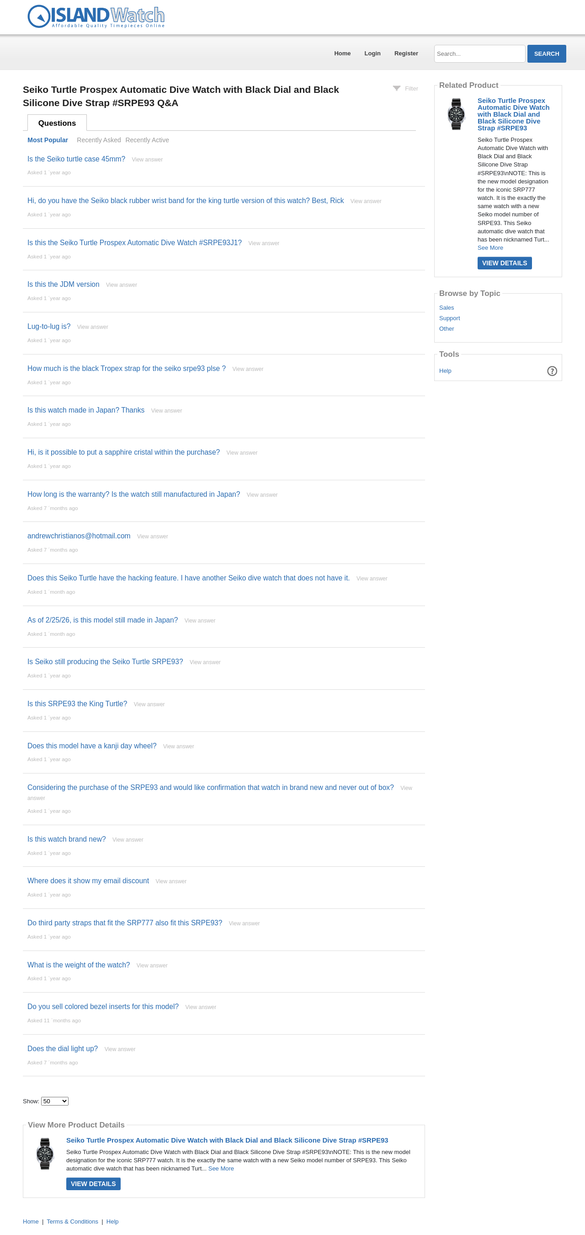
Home (342, 53)
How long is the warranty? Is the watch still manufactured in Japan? (133, 494)
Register (406, 53)
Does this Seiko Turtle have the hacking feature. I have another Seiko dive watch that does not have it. (188, 578)
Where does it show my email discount (88, 881)
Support (449, 318)
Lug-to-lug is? (48, 326)
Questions (57, 123)
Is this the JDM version (63, 284)
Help (445, 370)
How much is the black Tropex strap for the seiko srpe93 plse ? (126, 368)
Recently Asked (99, 140)
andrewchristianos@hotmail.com (79, 536)
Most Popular (47, 140)
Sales (446, 308)
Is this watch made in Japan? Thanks (85, 410)
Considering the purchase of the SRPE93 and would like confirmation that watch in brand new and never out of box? (210, 787)
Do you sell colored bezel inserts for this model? (103, 1006)
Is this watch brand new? (66, 839)
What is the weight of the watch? (78, 965)
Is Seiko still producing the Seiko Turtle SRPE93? (105, 662)
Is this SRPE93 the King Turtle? (77, 704)
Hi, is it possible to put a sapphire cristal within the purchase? (123, 452)
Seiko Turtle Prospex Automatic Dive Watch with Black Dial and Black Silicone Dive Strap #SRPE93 (227, 1140)
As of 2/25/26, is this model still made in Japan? (102, 620)
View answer (147, 159)
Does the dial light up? (62, 1048)
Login (373, 53)
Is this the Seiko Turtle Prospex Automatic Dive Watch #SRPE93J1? (134, 243)
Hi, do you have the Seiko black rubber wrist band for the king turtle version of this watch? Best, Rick (185, 200)
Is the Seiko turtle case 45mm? (76, 159)
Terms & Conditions (72, 1221)
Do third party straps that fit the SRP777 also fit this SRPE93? (124, 923)
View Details (93, 1183)
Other (446, 329)
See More (221, 1168)
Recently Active (147, 140)
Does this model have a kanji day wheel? (92, 746)
